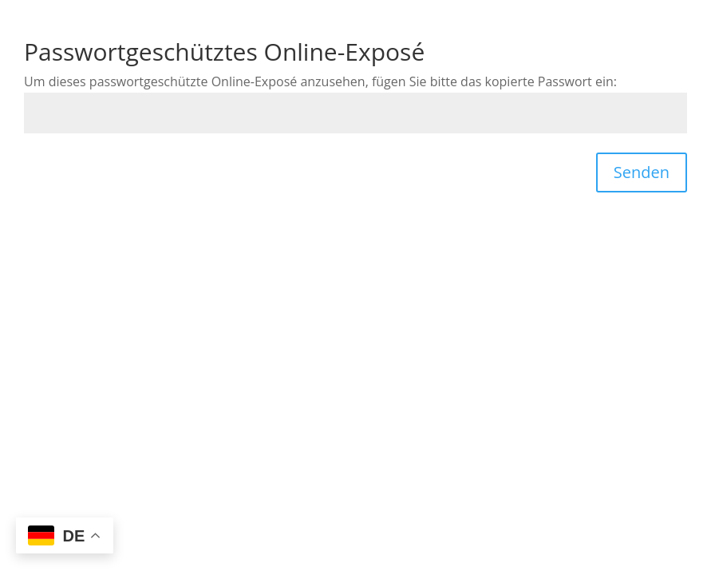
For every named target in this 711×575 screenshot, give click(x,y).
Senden (642, 172)
